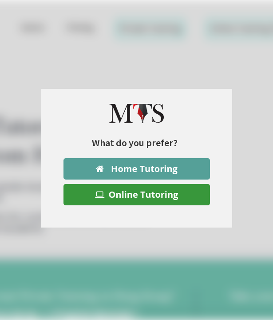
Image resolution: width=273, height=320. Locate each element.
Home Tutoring (136, 169)
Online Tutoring (136, 194)
